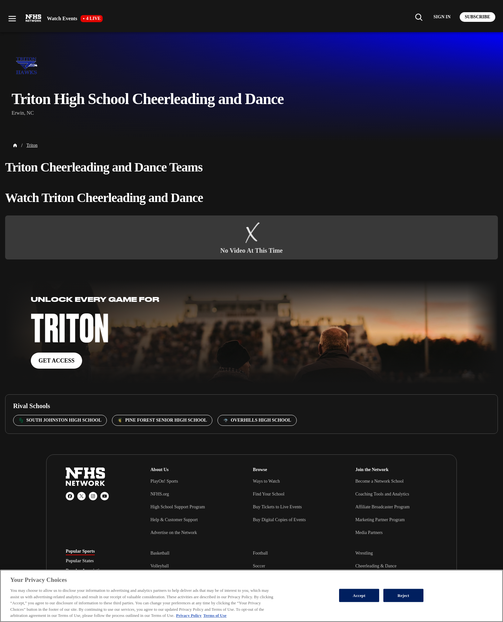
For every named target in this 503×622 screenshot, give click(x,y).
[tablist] (98, 561)
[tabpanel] (293, 566)
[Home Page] (15, 145)
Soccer (259, 566)
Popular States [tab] (80, 561)
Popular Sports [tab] (80, 551)
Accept (359, 595)
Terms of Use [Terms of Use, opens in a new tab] (214, 615)
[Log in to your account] (442, 17)
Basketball (159, 553)
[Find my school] (418, 17)
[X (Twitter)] (81, 496)
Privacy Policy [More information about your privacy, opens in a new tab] (189, 615)
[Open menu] (12, 18)
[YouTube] (104, 496)
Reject (403, 595)
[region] (251, 596)
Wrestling (364, 553)
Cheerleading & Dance (375, 566)
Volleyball (159, 566)
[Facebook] (70, 496)
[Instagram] (93, 496)
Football (260, 553)
